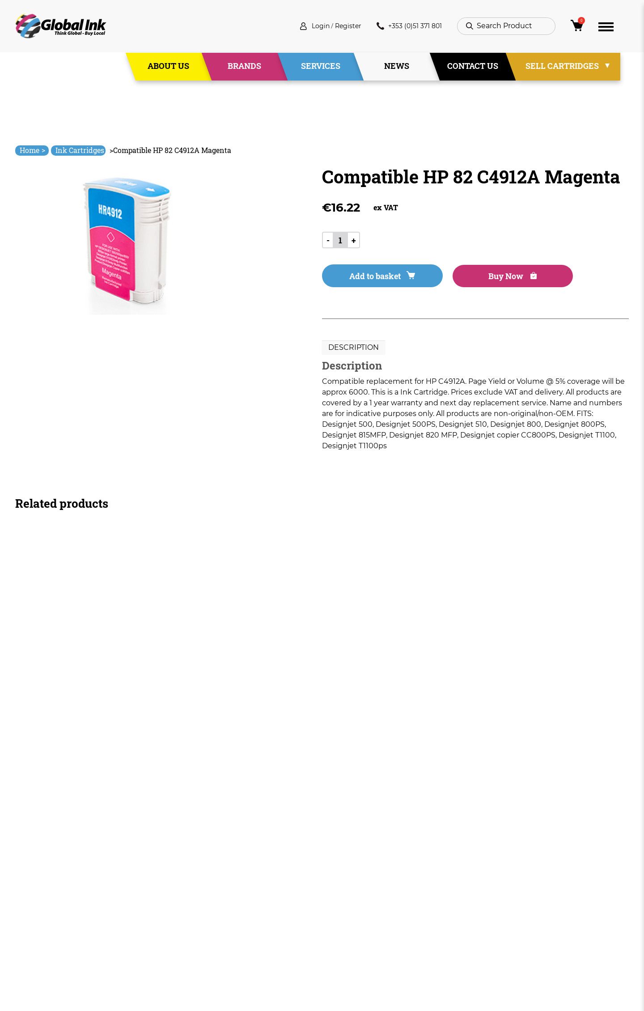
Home (32, 150)
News (396, 66)
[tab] (353, 349)
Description (353, 349)
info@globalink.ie (52, 885)
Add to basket (372, 277)
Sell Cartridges (562, 66)
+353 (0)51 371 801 (406, 26)
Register (339, 26)
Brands (244, 66)
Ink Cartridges (79, 150)
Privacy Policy (346, 906)
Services (320, 66)
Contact (214, 938)
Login (309, 26)
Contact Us (472, 66)
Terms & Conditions (357, 890)
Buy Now (482, 277)
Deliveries (339, 874)
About (210, 890)
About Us (168, 66)
